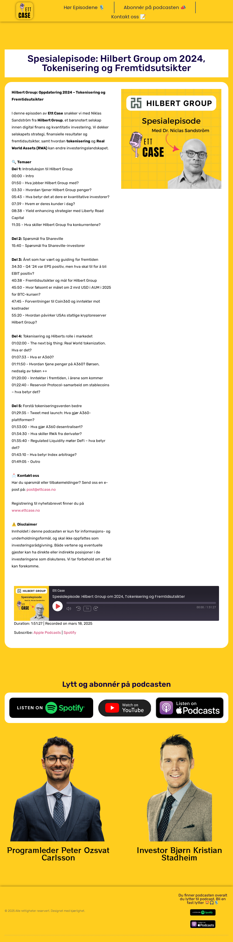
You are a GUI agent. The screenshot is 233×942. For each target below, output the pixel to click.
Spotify (70, 632)
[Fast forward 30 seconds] (97, 608)
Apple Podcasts (47, 632)
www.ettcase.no (26, 510)
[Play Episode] (57, 606)
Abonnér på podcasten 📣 (155, 7)
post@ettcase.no (41, 489)
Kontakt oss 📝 (128, 16)
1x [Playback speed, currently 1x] (87, 608)
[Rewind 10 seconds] (78, 608)
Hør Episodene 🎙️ (84, 7)
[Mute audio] (70, 608)
